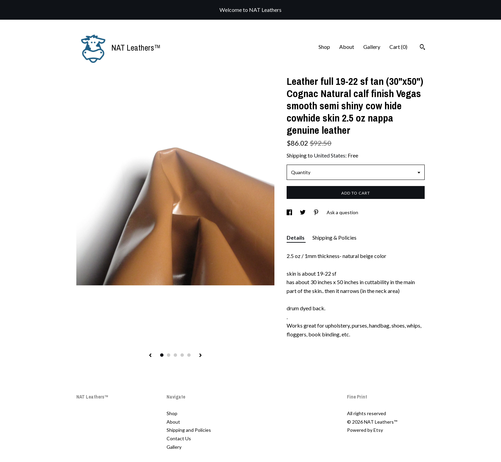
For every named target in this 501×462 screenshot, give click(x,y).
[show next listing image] (200, 355)
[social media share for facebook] (290, 212)
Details (296, 237)
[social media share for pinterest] (316, 212)
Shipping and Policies (189, 430)
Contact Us (179, 438)
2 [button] (168, 355)
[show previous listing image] (150, 355)
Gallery (371, 46)
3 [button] (175, 355)
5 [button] (189, 355)
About (346, 46)
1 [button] (161, 355)
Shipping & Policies (334, 237)
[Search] (422, 48)
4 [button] (182, 355)
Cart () (398, 46)
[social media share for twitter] (303, 212)
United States (329, 155)
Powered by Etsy (365, 430)
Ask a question (342, 212)
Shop (324, 46)
